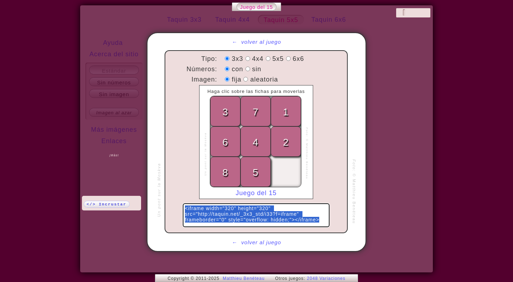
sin (256, 69)
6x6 (298, 58)
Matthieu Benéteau (244, 278)
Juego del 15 (256, 7)
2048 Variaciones (326, 278)
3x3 (238, 58)
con (238, 69)
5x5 (279, 58)
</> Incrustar (106, 204)
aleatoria (264, 79)
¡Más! (114, 155)
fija (237, 79)
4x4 (259, 58)
